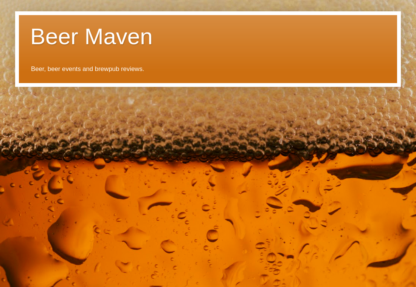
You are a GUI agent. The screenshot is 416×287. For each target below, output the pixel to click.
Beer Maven (91, 36)
